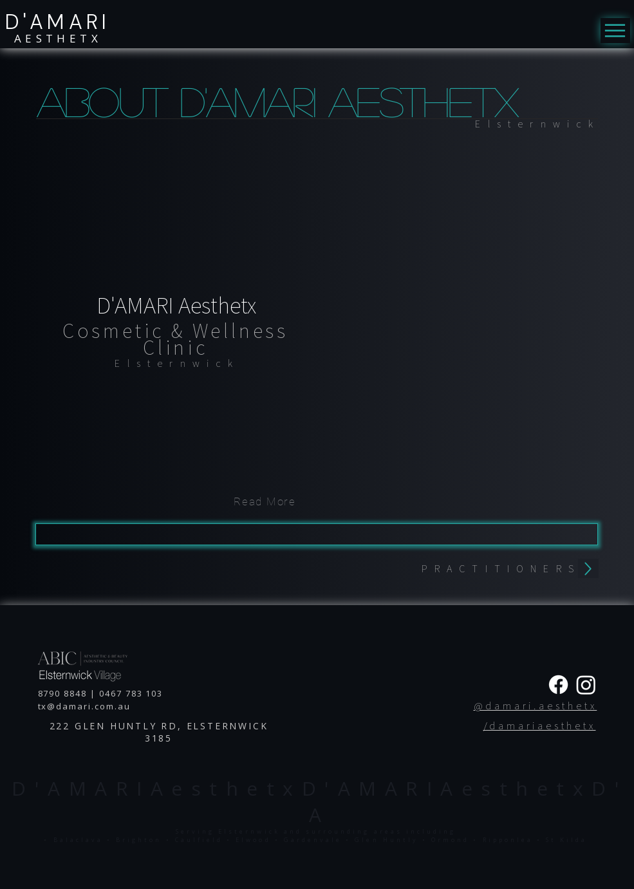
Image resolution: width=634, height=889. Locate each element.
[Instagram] (586, 684)
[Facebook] (558, 684)
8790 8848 (63, 693)
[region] (174, 364)
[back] (588, 568)
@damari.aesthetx (535, 706)
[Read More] (265, 501)
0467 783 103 (132, 693)
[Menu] (615, 30)
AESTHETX (58, 38)
